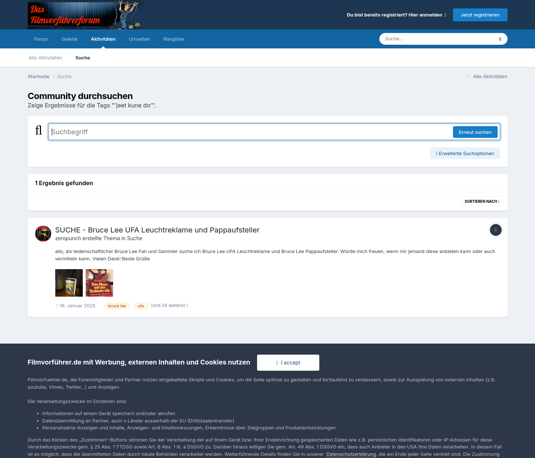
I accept (288, 362)
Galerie (69, 39)
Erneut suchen (475, 132)
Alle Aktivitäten (45, 58)
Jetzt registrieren (480, 15)
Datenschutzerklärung (351, 454)
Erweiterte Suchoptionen (465, 153)
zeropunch (68, 238)
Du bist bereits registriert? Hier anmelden (396, 15)
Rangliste (173, 39)
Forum (41, 39)
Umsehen (139, 39)
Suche (82, 58)
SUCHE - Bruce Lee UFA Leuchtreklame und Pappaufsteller (157, 230)
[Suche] (421, 39)
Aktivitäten (103, 42)
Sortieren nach (482, 201)
